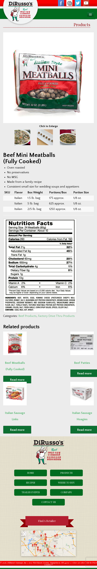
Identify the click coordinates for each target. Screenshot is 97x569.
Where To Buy (66, 482)
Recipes (30, 482)
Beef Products (27, 316)
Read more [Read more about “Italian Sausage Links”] (17, 430)
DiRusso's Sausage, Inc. (17, 562)
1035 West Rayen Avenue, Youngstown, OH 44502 (49, 562)
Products (66, 472)
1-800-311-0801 (78, 562)
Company (66, 492)
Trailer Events (31, 492)
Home (30, 472)
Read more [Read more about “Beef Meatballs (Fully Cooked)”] (17, 379)
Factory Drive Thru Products (56, 316)
